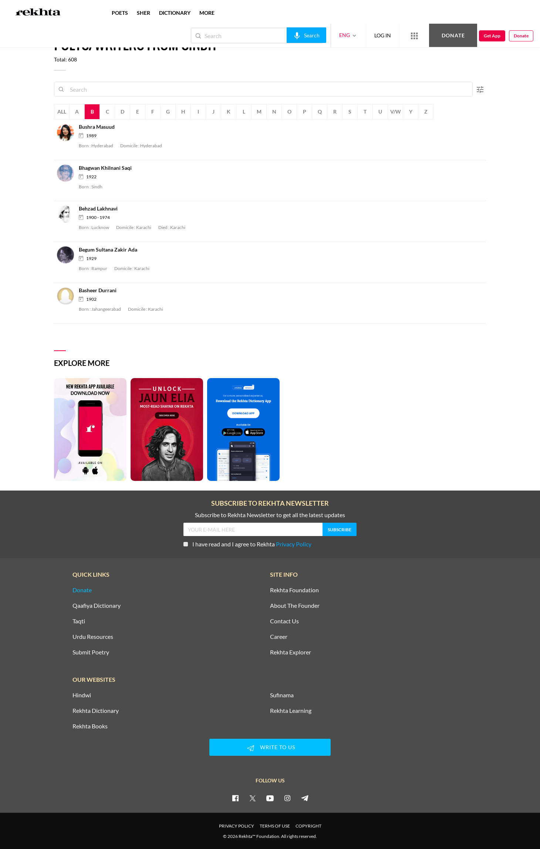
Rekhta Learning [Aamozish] (290, 711)
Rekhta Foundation (294, 590)
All (61, 111)
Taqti (78, 621)
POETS (120, 13)
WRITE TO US (270, 748)
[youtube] (270, 798)
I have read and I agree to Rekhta (247, 544)
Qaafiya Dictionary (96, 606)
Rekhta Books (90, 726)
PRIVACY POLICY (236, 826)
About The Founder (295, 606)
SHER (143, 13)
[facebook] (235, 798)
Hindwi (81, 695)
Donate (453, 35)
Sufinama (282, 695)
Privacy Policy (293, 544)
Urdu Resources (92, 637)
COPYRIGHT (308, 826)
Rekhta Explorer (290, 652)
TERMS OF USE (275, 826)
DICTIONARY (174, 13)
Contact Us (284, 621)
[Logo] (38, 13)
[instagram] (287, 798)
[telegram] (305, 798)
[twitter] (253, 798)
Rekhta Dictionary (95, 711)
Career (278, 637)
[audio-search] (306, 35)
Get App (492, 35)
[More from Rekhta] (414, 35)
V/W (395, 111)
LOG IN (382, 35)
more (207, 13)
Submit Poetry (90, 652)
